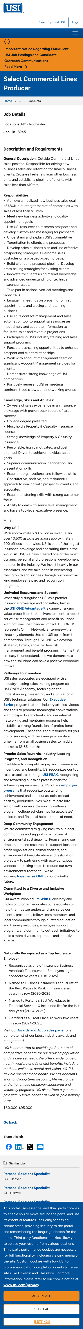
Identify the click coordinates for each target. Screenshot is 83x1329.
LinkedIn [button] (19, 1146)
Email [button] (40, 1146)
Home (8, 101)
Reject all (41, 1309)
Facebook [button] (9, 1146)
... (20, 101)
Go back (10, 1122)
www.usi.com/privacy (21, 1285)
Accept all (41, 1296)
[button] (75, 33)
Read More (15, 67)
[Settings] (41, 1321)
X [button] (30, 1146)
